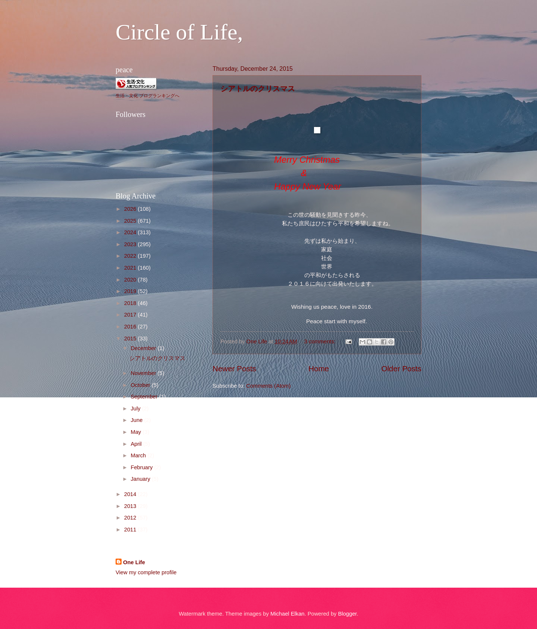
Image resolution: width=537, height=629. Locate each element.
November (144, 373)
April (137, 444)
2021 (131, 268)
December (144, 348)
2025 (131, 221)
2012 (131, 518)
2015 (131, 338)
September (145, 397)
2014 (131, 494)
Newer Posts (234, 368)
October (141, 385)
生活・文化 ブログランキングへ (147, 95)
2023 (131, 244)
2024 (131, 232)
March (139, 455)
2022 (131, 256)
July (136, 409)
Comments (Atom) (268, 386)
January (141, 479)
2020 (131, 280)
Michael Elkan (287, 614)
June (137, 420)
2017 (131, 315)
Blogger (347, 614)
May (136, 432)
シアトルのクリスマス (261, 88)
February (142, 467)
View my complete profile (146, 572)
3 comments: (320, 341)
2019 (131, 291)
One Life (134, 562)
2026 (131, 209)
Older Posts (401, 368)
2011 (131, 530)
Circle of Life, (179, 32)
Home (318, 368)
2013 (131, 506)
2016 (131, 327)
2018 (131, 303)
